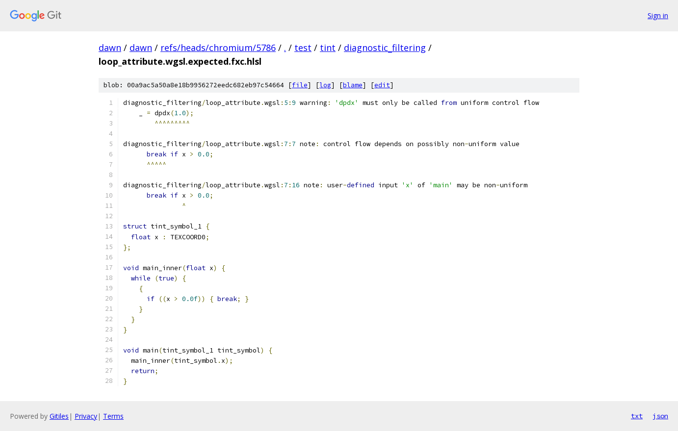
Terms (113, 416)
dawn (110, 47)
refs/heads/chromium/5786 (218, 47)
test (303, 47)
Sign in (658, 15)
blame (353, 85)
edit (382, 85)
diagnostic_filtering (385, 47)
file (300, 85)
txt (637, 415)
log (325, 85)
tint (328, 47)
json (660, 415)
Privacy (86, 416)
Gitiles (59, 416)
